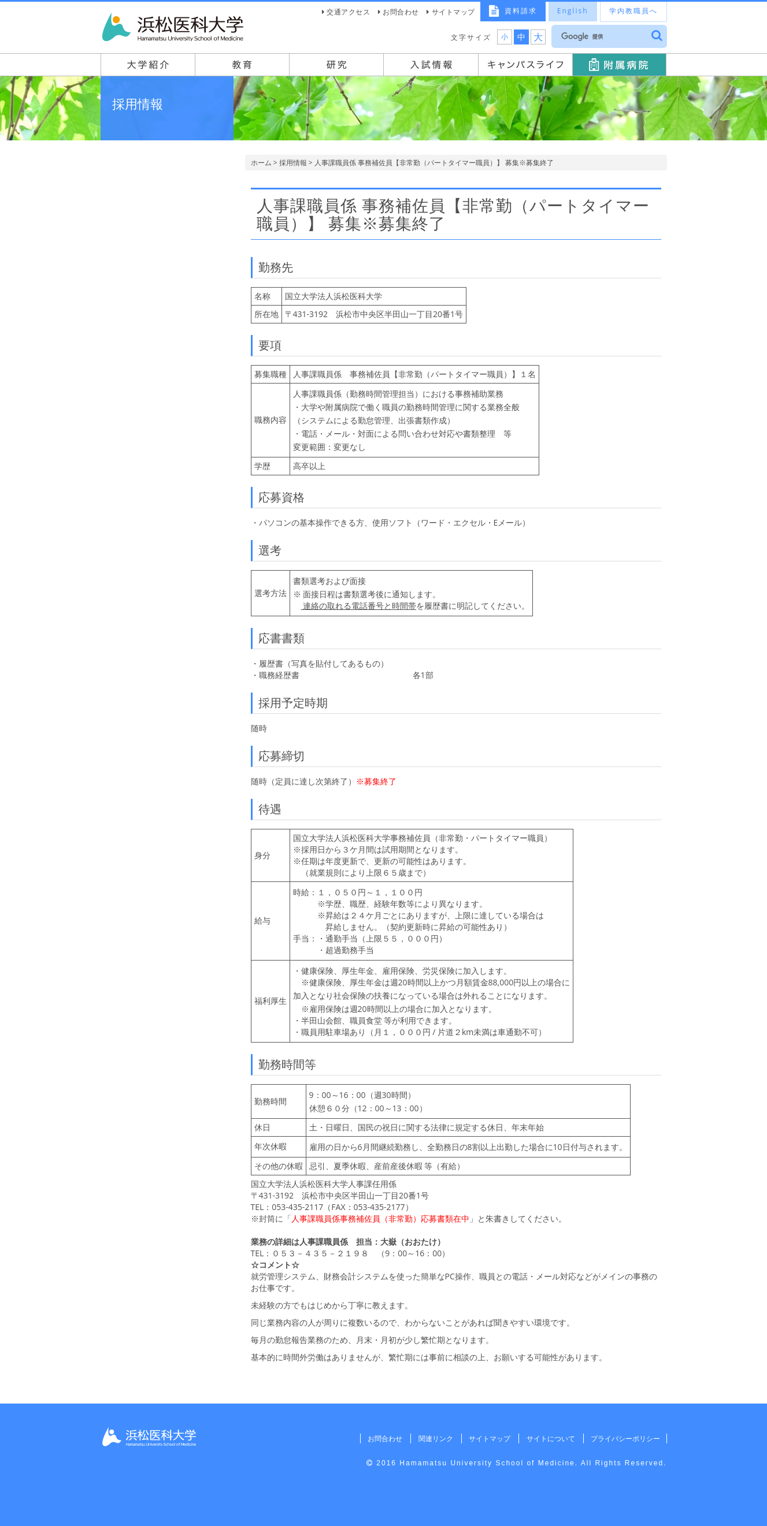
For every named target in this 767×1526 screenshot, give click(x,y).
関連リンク (433, 1438)
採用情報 (293, 163)
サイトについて (549, 1438)
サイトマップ (453, 12)
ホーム (261, 163)
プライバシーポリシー (624, 1438)
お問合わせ (401, 12)
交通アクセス (348, 12)
